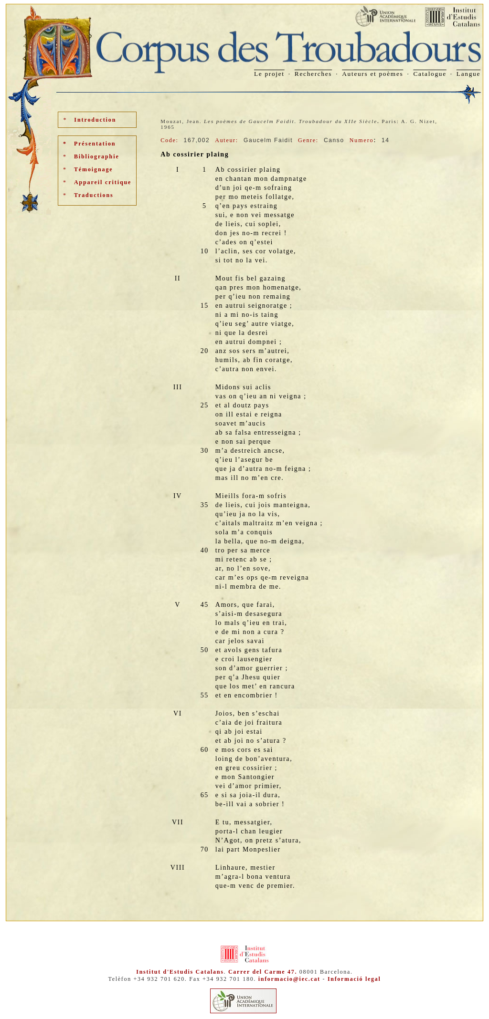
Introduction (95, 119)
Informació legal (354, 979)
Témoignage (93, 169)
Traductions (94, 195)
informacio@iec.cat (289, 979)
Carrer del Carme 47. (262, 971)
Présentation (95, 143)
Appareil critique (102, 182)
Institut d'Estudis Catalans (179, 971)
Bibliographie (96, 156)
